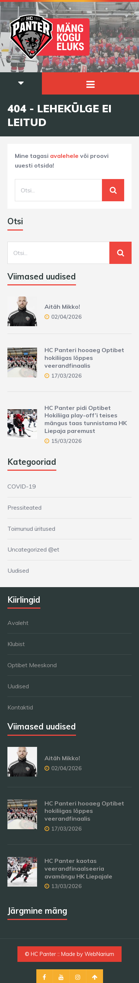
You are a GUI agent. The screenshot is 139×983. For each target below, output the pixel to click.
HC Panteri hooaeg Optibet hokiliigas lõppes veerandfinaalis (84, 357)
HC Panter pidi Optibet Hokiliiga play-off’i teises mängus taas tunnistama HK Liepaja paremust (85, 419)
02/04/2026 (66, 316)
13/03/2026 (66, 886)
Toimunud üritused (31, 528)
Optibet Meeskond (32, 665)
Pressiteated (24, 507)
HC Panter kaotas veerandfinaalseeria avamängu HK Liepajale (78, 868)
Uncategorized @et (33, 549)
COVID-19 (21, 486)
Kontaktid (20, 707)
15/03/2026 (66, 440)
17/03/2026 (66, 375)
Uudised (18, 570)
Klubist (16, 644)
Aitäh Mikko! (62, 306)
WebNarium (99, 954)
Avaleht (18, 623)
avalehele (64, 155)
